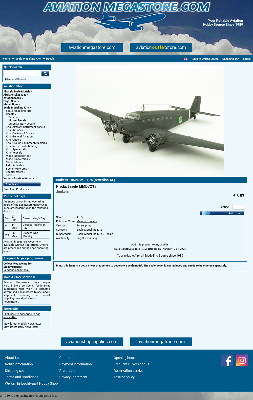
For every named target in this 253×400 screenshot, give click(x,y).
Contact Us (67, 358)
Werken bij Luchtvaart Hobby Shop (31, 383)
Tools (9, 175)
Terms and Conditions (21, 377)
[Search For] (22, 73)
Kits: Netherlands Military (22, 146)
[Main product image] (150, 175)
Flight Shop (10, 101)
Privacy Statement (73, 377)
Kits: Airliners (14, 130)
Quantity (223, 207)
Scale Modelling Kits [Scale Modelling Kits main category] (18, 110)
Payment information (75, 364)
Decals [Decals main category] (12, 117)
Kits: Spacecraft (16, 149)
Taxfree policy (124, 377)
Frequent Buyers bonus (131, 364)
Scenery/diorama (16, 168)
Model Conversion (17, 159)
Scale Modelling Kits (16, 107)
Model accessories (17, 155)
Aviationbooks (12, 98)
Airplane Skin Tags (14, 94)
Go (45, 73)
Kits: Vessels (14, 152)
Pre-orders (67, 371)
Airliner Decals (17, 120)
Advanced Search (15, 79)
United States (210, 59)
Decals (10, 114)
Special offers (14, 172)
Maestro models (87, 221)
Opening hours (125, 358)
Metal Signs (10, 104)
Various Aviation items (17, 178)
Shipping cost (15, 371)
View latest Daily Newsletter (20, 327)
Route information (19, 364)
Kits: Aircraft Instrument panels (25, 127)
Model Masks (14, 162)
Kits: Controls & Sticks (20, 133)
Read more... (11, 301)
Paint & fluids (14, 165)
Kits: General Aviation (19, 136)
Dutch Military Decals (21, 123)
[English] (186, 59)
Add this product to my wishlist (150, 244)
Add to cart (235, 213)
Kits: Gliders (13, 139)
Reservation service (128, 371)
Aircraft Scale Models (16, 91)
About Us (12, 358)
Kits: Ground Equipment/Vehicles (26, 143)
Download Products (15, 189)
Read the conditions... (16, 270)
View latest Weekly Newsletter (22, 323)
